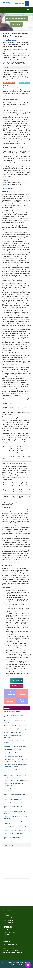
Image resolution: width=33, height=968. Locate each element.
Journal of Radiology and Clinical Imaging (15, 827)
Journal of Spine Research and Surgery (15, 830)
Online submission (8, 918)
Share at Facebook (24, 82)
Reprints (5, 936)
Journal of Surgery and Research (13, 833)
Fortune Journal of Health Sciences (14, 753)
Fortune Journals (23, 962)
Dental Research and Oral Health (13, 749)
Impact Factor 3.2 (16, 680)
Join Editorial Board (8, 920)
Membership (6, 934)
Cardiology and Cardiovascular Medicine (15, 746)
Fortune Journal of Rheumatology (13, 756)
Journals (5, 913)
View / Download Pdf (9, 82)
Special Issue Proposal (9, 932)
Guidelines (6, 915)
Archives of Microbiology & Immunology (15, 729)
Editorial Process (7, 930)
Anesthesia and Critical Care (12, 711)
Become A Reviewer (8, 922)
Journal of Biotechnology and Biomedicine (16, 780)
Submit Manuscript (16, 686)
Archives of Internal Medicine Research (15, 725)
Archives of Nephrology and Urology (14, 732)
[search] (19, 3)
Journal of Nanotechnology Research (14, 799)
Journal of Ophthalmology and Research (15, 802)
